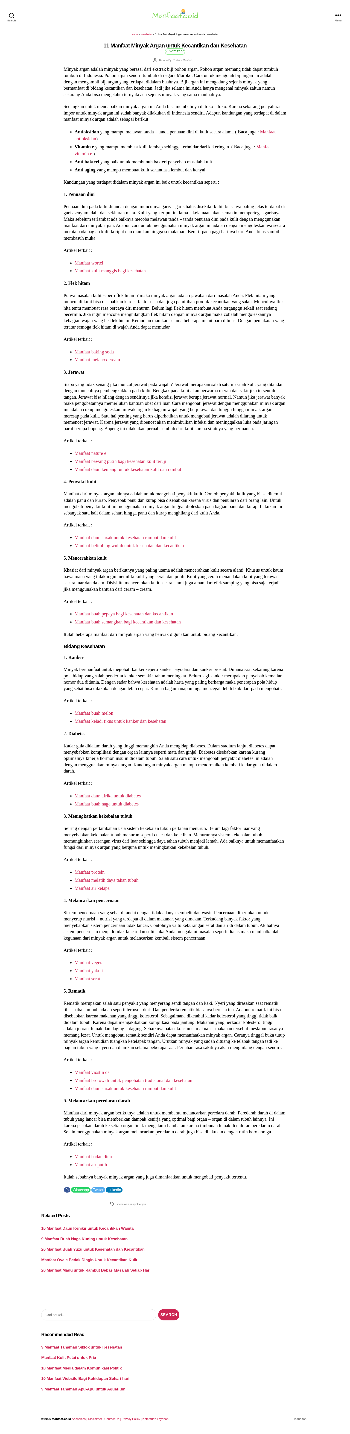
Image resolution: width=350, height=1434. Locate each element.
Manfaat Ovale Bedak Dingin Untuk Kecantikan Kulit (89, 1262)
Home (135, 37)
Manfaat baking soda (94, 354)
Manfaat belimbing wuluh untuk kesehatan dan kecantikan (129, 548)
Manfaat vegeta (89, 965)
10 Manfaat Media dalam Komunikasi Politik (81, 1371)
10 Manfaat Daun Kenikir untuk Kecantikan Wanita (87, 1231)
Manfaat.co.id (61, 1421)
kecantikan (123, 1206)
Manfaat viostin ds (92, 1075)
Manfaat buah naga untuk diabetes (107, 806)
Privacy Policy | (132, 1421)
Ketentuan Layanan (156, 1421)
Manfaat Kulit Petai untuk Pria (68, 1360)
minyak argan (138, 1206)
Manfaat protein (90, 874)
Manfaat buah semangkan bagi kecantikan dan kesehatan (128, 624)
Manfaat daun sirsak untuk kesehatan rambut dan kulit (125, 540)
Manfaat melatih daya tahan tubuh (107, 882)
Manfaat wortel (89, 265)
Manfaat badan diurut (95, 1159)
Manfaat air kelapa (92, 890)
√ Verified (175, 54)
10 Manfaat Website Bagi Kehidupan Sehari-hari (85, 1381)
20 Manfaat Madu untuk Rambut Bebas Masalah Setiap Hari (95, 1273)
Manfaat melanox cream (97, 362)
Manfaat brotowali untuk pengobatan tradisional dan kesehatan (133, 1083)
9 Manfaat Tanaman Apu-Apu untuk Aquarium (83, 1392)
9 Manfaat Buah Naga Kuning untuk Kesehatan (84, 1241)
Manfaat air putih (91, 1167)
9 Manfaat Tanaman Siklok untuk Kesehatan (81, 1350)
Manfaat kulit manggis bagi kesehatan (110, 273)
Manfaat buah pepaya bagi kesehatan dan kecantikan (124, 616)
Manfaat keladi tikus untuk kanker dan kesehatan (120, 723)
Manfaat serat (87, 981)
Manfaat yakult (89, 973)
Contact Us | (113, 1421)
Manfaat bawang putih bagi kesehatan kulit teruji (120, 464)
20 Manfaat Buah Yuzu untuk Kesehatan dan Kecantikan (93, 1252)
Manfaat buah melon (94, 715)
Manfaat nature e (90, 455)
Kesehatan (146, 37)
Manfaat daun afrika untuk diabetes (108, 798)
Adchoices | (80, 1421)
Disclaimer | (96, 1421)
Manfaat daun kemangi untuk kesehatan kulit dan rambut (128, 472)
